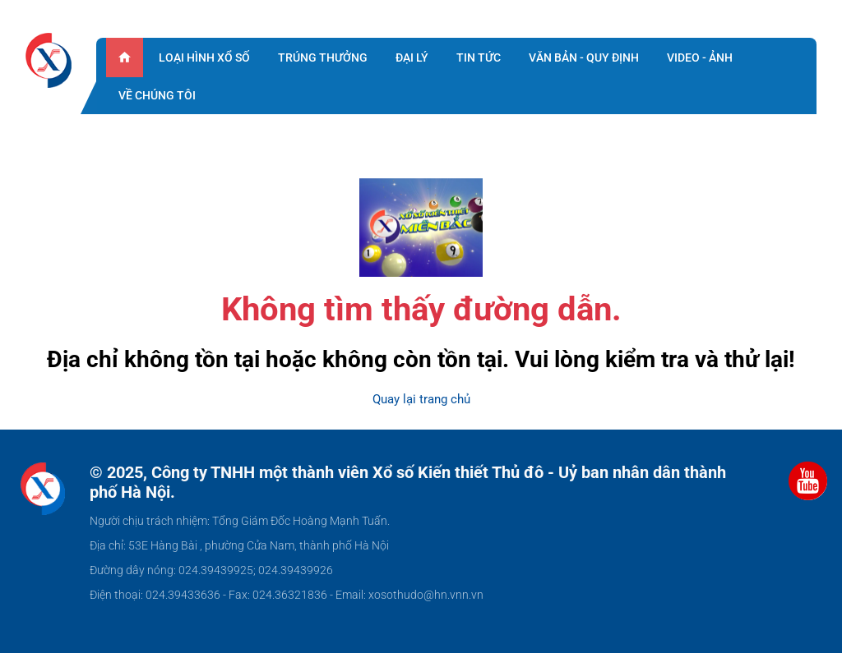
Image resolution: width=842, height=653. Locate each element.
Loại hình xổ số (204, 57)
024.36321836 (289, 594)
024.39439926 (295, 570)
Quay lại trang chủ (421, 399)
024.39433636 (183, 594)
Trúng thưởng (323, 57)
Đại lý (412, 57)
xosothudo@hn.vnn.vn (425, 594)
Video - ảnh (700, 57)
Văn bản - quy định (584, 57)
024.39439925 (215, 570)
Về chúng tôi (157, 95)
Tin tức (478, 57)
